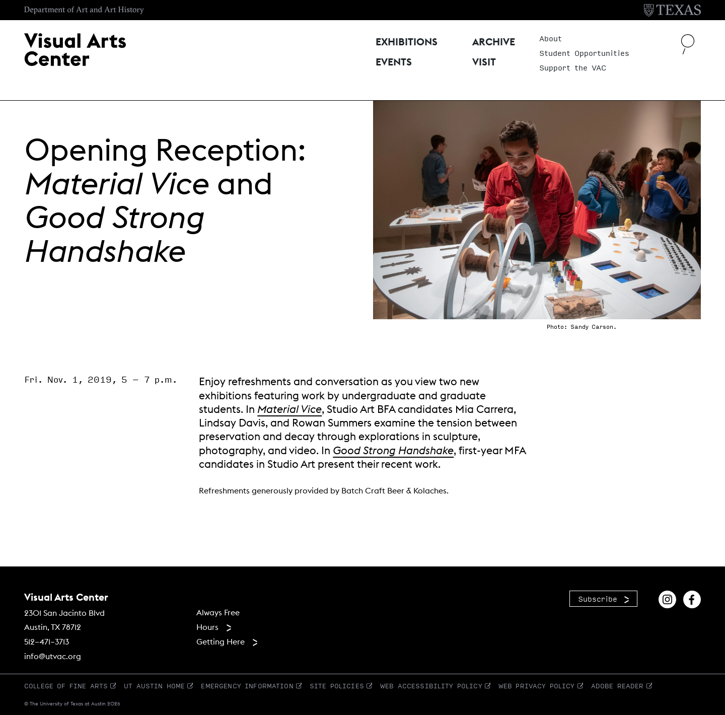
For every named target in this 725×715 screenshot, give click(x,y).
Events (395, 58)
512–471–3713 (46, 641)
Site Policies (337, 686)
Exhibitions (408, 41)
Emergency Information (247, 686)
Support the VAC (572, 68)
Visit (484, 58)
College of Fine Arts (66, 686)
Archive (495, 41)
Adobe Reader (617, 686)
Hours (207, 627)
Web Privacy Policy (536, 686)
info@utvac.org (52, 656)
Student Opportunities (584, 53)
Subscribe (597, 599)
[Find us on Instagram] (667, 598)
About (550, 38)
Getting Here (220, 641)
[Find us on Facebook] (692, 598)
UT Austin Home (154, 686)
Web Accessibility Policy (431, 686)
